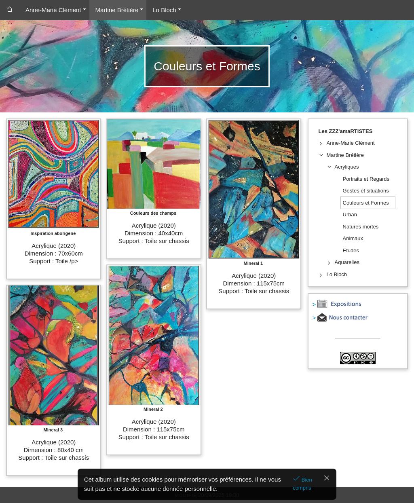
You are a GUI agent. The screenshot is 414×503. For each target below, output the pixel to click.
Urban (350, 214)
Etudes (351, 250)
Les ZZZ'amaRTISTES (346, 131)
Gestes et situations (366, 191)
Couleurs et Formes (366, 203)
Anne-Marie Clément (53, 9)
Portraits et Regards (366, 179)
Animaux (353, 238)
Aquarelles (347, 262)
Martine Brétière (117, 9)
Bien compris (302, 484)
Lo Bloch (164, 9)
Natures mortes (361, 227)
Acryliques (347, 167)
